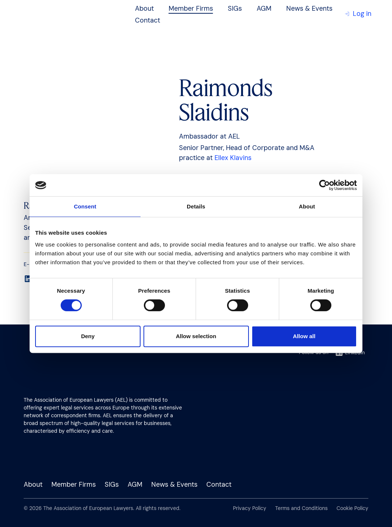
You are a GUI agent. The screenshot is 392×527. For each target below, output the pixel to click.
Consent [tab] (85, 206)
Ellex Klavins (232, 157)
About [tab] (307, 206)
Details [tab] (196, 206)
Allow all (304, 336)
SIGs (235, 8)
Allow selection (196, 336)
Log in (358, 13)
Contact (147, 20)
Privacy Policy (249, 508)
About (144, 8)
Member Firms (191, 8)
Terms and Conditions (301, 508)
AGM (264, 8)
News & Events (309, 8)
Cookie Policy (352, 508)
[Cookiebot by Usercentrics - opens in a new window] (324, 185)
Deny (88, 336)
